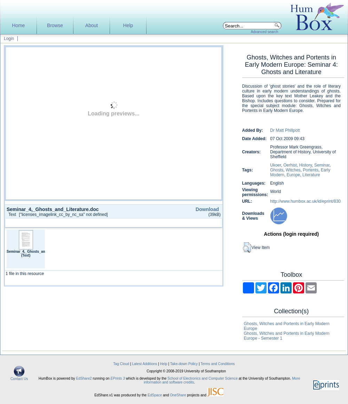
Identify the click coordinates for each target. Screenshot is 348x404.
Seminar (322, 165)
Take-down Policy (184, 364)
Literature (311, 174)
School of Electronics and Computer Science (202, 378)
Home (18, 25)
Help (128, 25)
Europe (293, 174)
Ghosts (276, 170)
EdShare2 (84, 378)
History (305, 165)
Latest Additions (144, 364)
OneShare (178, 395)
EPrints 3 (118, 378)
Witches (293, 170)
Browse (55, 25)
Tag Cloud (121, 364)
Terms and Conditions (217, 364)
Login (9, 38)
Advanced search (264, 32)
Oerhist (290, 165)
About (91, 25)
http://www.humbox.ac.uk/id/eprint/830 (305, 201)
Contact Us (19, 377)
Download (207, 209)
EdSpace (155, 395)
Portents (310, 170)
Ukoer (275, 165)
